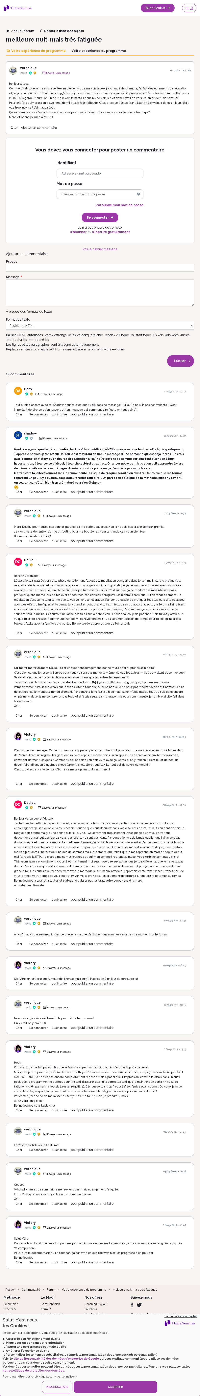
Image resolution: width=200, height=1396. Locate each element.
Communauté (31, 1289)
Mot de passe (69, 183)
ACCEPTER (115, 1387)
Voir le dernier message (100, 249)
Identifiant (66, 163)
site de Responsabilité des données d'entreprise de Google (56, 1358)
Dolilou (30, 560)
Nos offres (93, 1297)
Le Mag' (48, 1297)
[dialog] (100, 1355)
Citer (14, 128)
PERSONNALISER (57, 1387)
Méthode (12, 1297)
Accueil (10, 1289)
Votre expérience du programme (84, 1289)
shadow (30, 433)
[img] (138, 194)
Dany (28, 389)
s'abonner (78, 232)
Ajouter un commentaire (39, 128)
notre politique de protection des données (33, 1370)
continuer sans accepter (180, 1316)
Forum (51, 1289)
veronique (28, 68)
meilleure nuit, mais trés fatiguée (135, 1289)
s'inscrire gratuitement (111, 232)
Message (13, 277)
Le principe (11, 1304)
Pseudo (11, 261)
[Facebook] (132, 1305)
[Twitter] (139, 1305)
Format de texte (18, 319)
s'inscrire (61, 414)
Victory (30, 734)
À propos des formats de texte (29, 311)
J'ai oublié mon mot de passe (119, 205)
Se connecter (38, 414)
